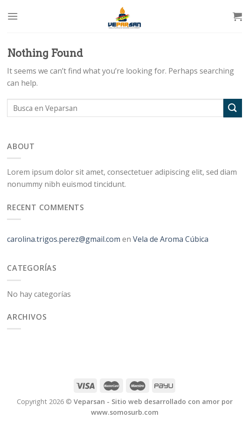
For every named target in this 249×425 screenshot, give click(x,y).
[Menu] (12, 16)
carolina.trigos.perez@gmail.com (63, 239)
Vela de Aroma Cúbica (170, 239)
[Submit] (232, 108)
